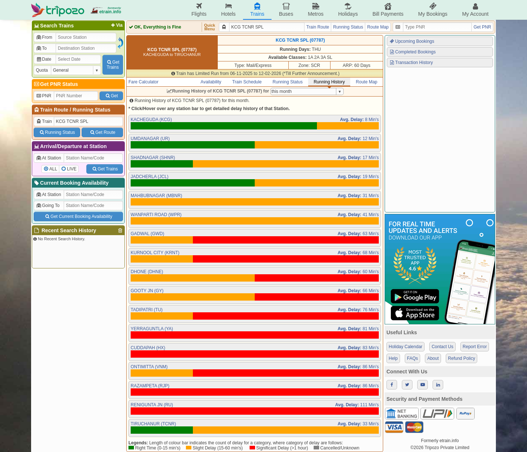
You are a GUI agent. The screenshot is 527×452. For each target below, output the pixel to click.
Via (116, 25)
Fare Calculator (143, 81)
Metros (316, 10)
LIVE (71, 169)
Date (43, 59)
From (44, 37)
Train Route (54, 110)
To (41, 48)
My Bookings (432, 10)
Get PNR (482, 27)
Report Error (475, 346)
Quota (42, 70)
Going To (48, 205)
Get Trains (104, 169)
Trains (257, 10)
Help (393, 358)
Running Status (91, 110)
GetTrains (112, 65)
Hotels (228, 10)
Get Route (102, 132)
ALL (53, 169)
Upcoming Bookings (411, 41)
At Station (48, 158)
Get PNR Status (55, 84)
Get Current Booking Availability (78, 216)
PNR (43, 95)
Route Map (378, 27)
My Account (475, 10)
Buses (286, 10)
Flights (198, 10)
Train (44, 121)
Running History (329, 81)
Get (111, 95)
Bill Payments (388, 10)
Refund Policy (461, 358)
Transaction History (411, 62)
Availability (211, 81)
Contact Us (442, 346)
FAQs (412, 358)
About (432, 358)
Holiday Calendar (405, 346)
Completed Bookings (412, 51)
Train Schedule (247, 81)
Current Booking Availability (71, 183)
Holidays (348, 10)
